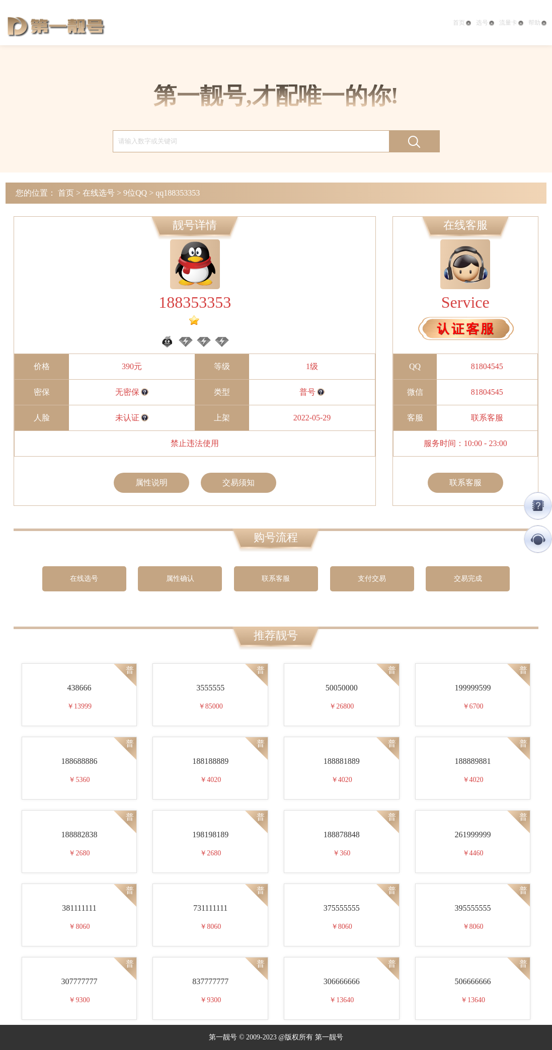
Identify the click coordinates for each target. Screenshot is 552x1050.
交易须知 (238, 482)
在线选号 (99, 193)
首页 (462, 22)
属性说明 (151, 482)
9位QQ (135, 193)
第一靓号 (56, 25)
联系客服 (487, 417)
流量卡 (511, 22)
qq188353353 (177, 193)
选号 (485, 22)
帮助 (537, 22)
